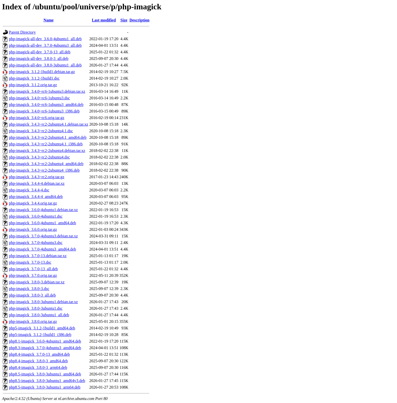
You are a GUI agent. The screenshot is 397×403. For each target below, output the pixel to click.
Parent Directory (22, 32)
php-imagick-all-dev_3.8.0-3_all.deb (38, 58)
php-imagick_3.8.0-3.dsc (29, 288)
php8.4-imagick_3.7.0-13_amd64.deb (39, 354)
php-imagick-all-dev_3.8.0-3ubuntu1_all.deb (45, 65)
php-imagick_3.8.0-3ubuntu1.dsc (36, 308)
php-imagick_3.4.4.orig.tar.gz (33, 203)
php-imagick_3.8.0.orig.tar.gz (33, 321)
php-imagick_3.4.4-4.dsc (29, 190)
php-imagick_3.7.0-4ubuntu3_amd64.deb (42, 249)
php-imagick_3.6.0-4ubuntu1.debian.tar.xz (43, 210)
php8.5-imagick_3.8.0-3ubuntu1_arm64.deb (45, 387)
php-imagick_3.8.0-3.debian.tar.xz (37, 282)
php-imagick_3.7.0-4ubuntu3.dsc (36, 242)
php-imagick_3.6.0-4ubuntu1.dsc (36, 216)
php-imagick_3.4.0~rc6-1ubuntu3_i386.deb (44, 111)
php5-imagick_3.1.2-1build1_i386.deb (40, 334)
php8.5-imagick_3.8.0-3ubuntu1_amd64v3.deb (47, 380)
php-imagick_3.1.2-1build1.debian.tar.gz (42, 72)
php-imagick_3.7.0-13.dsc (30, 262)
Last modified (104, 20)
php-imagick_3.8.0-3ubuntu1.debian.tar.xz (43, 302)
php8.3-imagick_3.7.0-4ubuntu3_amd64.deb (45, 348)
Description (139, 20)
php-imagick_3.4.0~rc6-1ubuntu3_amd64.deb (46, 104)
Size (124, 20)
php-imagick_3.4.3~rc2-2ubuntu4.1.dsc (41, 131)
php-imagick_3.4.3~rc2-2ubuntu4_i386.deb (44, 170)
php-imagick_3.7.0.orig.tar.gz (33, 275)
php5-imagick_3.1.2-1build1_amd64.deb (42, 328)
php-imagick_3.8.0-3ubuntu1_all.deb (39, 315)
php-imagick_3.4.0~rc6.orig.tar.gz (36, 118)
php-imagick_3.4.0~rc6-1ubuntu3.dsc (39, 98)
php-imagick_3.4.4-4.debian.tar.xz (37, 183)
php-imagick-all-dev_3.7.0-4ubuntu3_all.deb (45, 45)
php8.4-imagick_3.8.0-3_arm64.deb (38, 367)
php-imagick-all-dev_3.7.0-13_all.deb (39, 52)
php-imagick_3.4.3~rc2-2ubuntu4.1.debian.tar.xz (48, 124)
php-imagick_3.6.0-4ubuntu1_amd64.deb (42, 223)
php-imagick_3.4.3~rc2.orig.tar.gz (36, 177)
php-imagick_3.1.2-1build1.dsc (34, 78)
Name (49, 20)
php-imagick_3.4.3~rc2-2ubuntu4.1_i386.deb (46, 144)
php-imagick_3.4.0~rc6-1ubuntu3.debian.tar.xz (47, 91)
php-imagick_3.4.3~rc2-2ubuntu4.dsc (39, 157)
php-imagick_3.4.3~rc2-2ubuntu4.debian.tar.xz (47, 150)
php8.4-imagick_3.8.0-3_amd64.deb (38, 361)
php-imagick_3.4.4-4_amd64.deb (36, 196)
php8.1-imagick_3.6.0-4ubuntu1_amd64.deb (45, 341)
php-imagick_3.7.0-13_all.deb (33, 269)
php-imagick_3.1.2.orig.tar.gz (33, 85)
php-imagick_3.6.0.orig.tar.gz (33, 229)
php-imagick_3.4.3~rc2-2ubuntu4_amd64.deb (46, 164)
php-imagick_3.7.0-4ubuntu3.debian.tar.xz (43, 236)
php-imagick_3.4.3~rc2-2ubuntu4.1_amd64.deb (47, 137)
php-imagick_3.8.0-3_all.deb (32, 295)
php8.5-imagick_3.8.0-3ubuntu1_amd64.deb (45, 374)
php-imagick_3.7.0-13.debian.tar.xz (38, 256)
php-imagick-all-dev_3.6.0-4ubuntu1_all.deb (45, 39)
